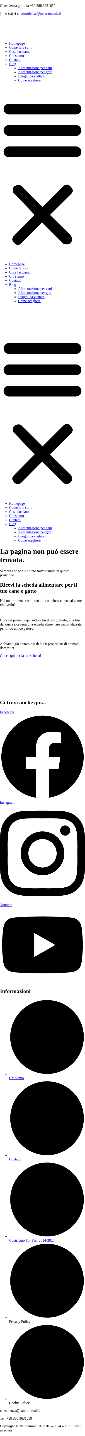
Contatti (15, 60)
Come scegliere (29, 80)
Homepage (17, 43)
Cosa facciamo (20, 51)
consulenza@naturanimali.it (40, 13)
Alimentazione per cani (35, 68)
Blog (12, 64)
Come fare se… (20, 47)
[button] (42, 172)
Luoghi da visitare (31, 76)
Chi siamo (16, 56)
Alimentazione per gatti (35, 72)
